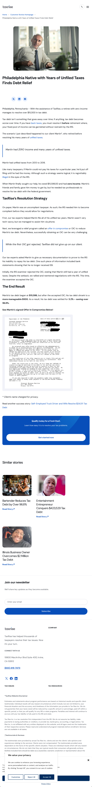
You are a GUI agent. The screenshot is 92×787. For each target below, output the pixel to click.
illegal (5, 177)
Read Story (7, 509)
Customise (16, 777)
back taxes (36, 123)
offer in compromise (58, 228)
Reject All (31, 777)
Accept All (47, 777)
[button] (88, 760)
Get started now (46, 437)
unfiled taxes (36, 137)
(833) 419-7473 (12, 668)
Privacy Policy (46, 784)
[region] (31, 766)
